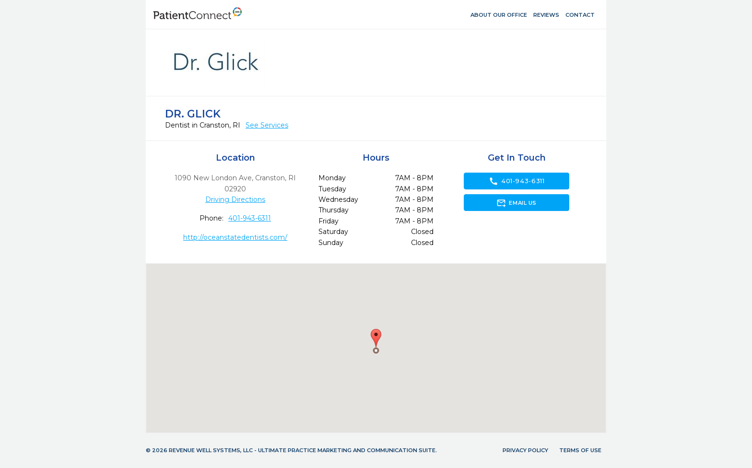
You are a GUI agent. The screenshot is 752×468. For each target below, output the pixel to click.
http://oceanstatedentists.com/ (235, 237)
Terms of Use (580, 450)
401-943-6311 (249, 218)
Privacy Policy (525, 450)
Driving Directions (235, 199)
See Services (267, 125)
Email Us (516, 203)
